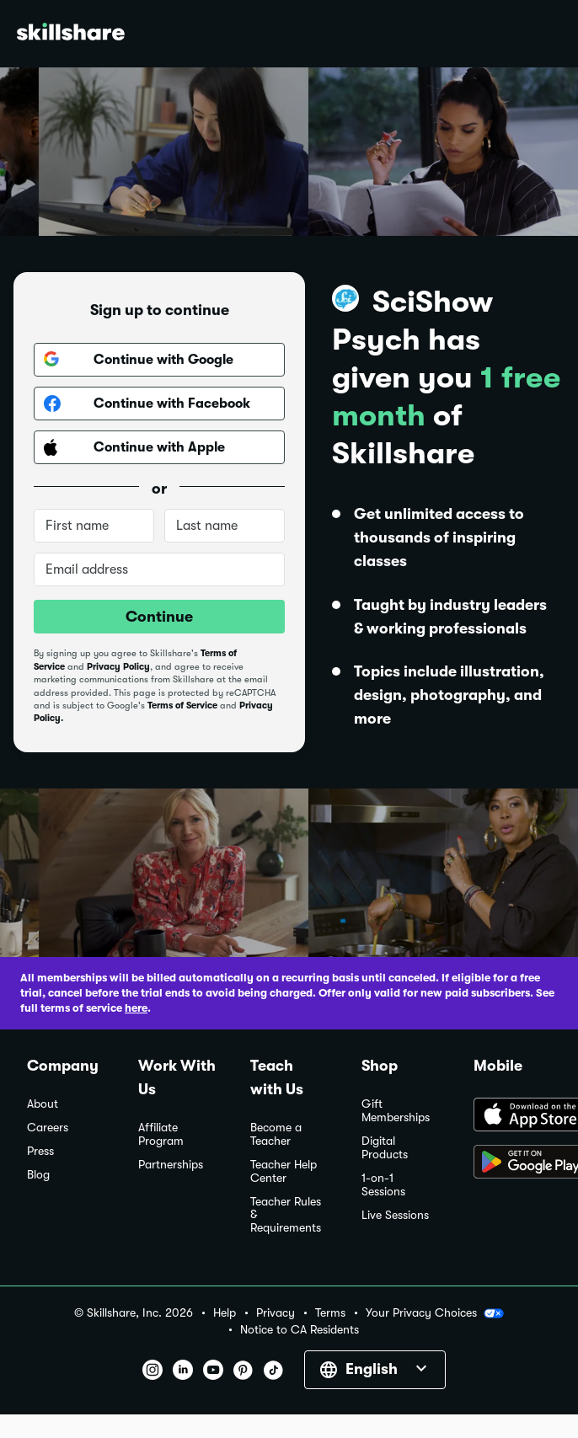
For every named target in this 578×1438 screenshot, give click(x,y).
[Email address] (159, 569)
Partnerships (170, 1164)
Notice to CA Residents (299, 1329)
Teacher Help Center (283, 1171)
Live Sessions (395, 1215)
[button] (494, 1313)
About (42, 1104)
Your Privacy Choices (435, 1313)
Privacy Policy (118, 666)
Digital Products (384, 1148)
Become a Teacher (276, 1134)
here (136, 1008)
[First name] (94, 526)
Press (40, 1151)
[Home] (71, 34)
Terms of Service (182, 705)
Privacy (275, 1313)
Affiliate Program (161, 1134)
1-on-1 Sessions (383, 1185)
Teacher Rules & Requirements (285, 1215)
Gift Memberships (395, 1111)
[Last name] (224, 526)
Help (224, 1313)
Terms (330, 1313)
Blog (38, 1174)
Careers (47, 1127)
